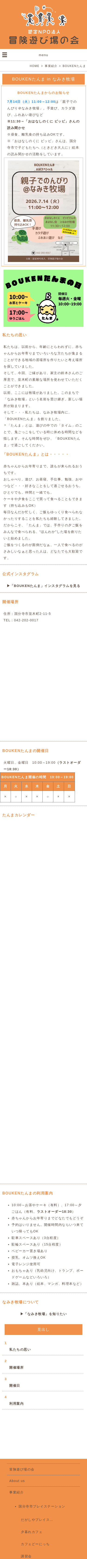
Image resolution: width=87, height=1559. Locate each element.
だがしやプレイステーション (44, 1520)
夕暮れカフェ (31, 1532)
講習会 (26, 1556)
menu (43, 55)
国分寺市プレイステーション (42, 1506)
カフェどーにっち (35, 1544)
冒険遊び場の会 (22, 1469)
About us (17, 1481)
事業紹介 (16, 1492)
